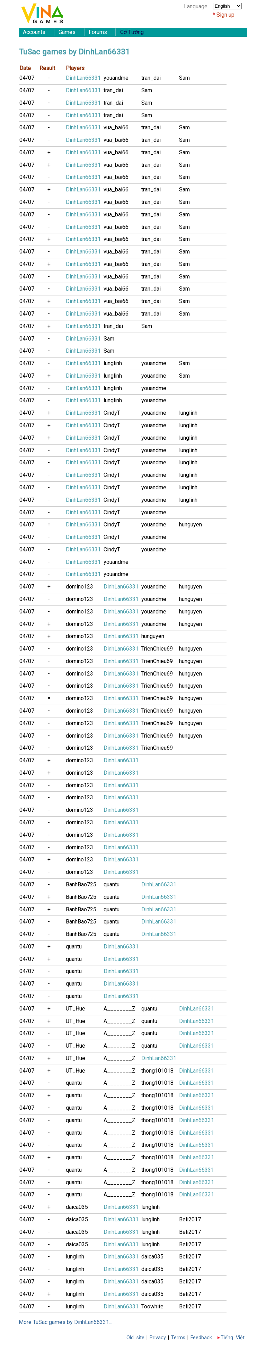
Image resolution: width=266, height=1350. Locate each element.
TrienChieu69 (157, 648)
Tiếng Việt (233, 1338)
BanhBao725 (81, 884)
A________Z (119, 1008)
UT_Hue (75, 1008)
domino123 (79, 586)
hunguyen (190, 524)
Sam (184, 78)
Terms (178, 1338)
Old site (135, 1338)
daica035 (77, 1207)
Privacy (158, 1338)
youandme (116, 78)
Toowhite (152, 1306)
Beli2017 (190, 1219)
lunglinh (113, 363)
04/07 (26, 78)
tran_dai (151, 78)
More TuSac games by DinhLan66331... (65, 1322)
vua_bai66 (116, 127)
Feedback (201, 1338)
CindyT (112, 413)
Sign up (225, 14)
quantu (111, 884)
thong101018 (157, 1070)
